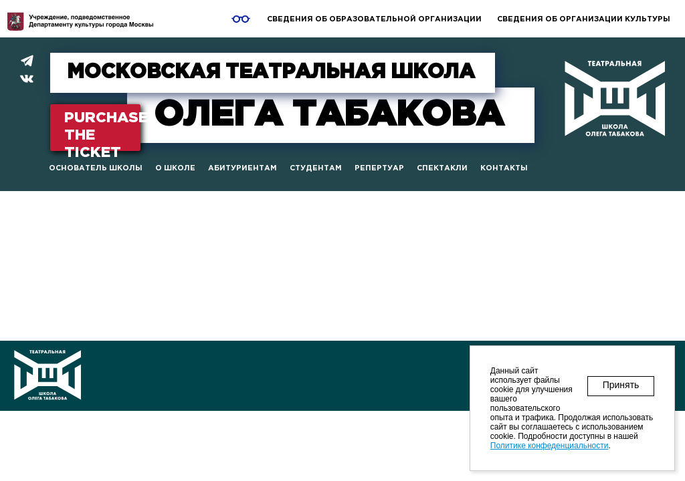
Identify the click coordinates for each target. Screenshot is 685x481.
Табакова (329, 115)
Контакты (504, 168)
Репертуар (379, 168)
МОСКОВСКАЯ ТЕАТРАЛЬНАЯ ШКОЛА (271, 72)
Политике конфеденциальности (549, 445)
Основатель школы (95, 168)
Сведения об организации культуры (583, 19)
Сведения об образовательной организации (374, 19)
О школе (175, 168)
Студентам (316, 168)
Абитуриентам (242, 168)
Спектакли (442, 168)
